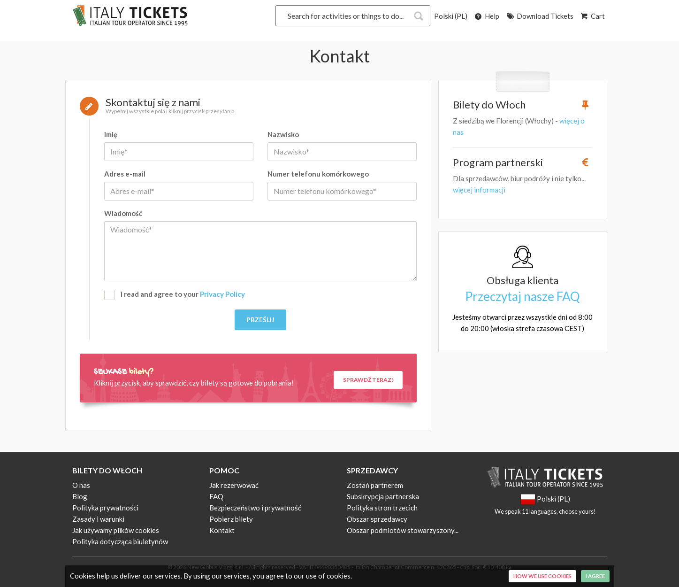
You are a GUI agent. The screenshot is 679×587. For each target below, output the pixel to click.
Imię (110, 134)
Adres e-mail (124, 174)
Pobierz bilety (231, 519)
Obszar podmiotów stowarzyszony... (402, 530)
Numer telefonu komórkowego (318, 174)
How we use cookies (542, 576)
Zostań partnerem (375, 485)
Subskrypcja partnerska (383, 496)
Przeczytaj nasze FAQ (522, 296)
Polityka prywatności (105, 507)
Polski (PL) (450, 16)
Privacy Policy (222, 294)
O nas (81, 485)
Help (486, 16)
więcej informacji (479, 189)
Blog (79, 496)
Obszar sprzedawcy (377, 519)
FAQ (216, 496)
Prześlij (260, 320)
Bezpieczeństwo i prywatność (255, 507)
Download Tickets (539, 16)
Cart (592, 16)
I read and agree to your (174, 295)
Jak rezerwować (234, 485)
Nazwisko (283, 134)
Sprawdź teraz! (368, 379)
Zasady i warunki (98, 519)
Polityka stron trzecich (382, 507)
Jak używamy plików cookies (115, 530)
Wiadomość (123, 213)
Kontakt (222, 530)
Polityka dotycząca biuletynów (120, 541)
